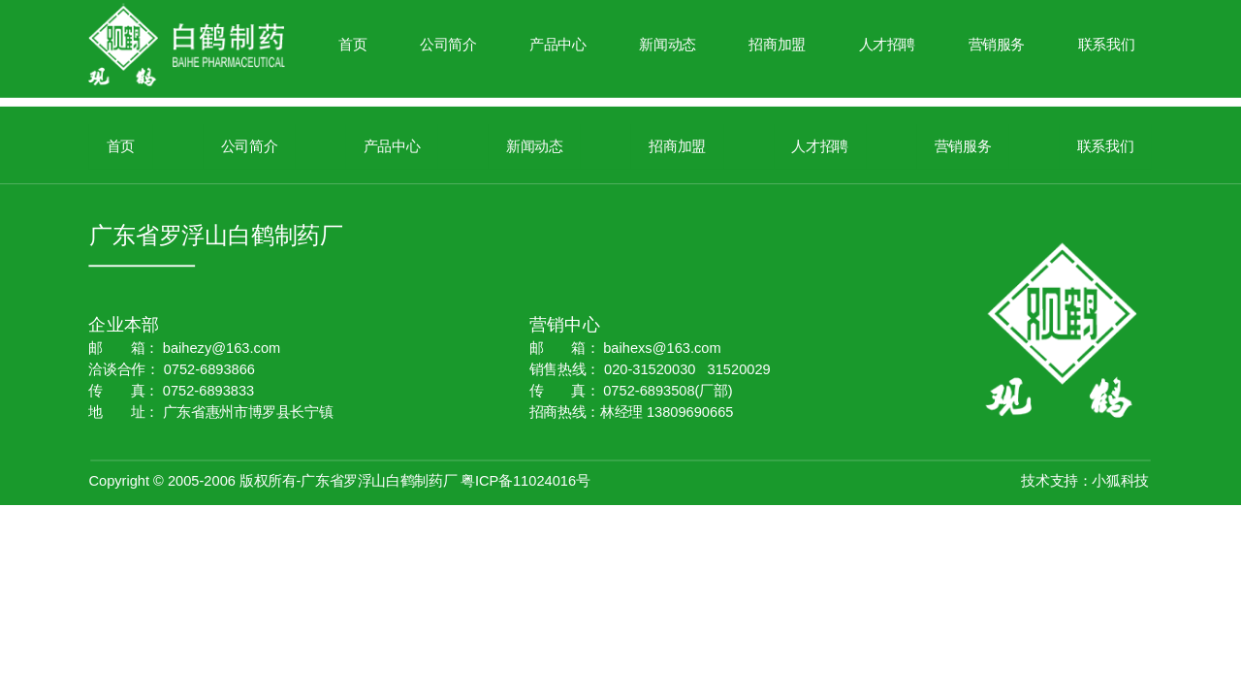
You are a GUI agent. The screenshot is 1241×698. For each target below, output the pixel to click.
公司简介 (448, 44)
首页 (352, 44)
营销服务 (997, 44)
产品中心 (558, 44)
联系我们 (1106, 44)
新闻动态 (667, 44)
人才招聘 (887, 44)
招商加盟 (777, 44)
